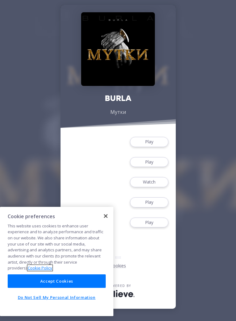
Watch (149, 182)
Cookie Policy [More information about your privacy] (40, 268)
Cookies (118, 266)
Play (149, 142)
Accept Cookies (56, 281)
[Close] (105, 216)
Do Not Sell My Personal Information (57, 297)
